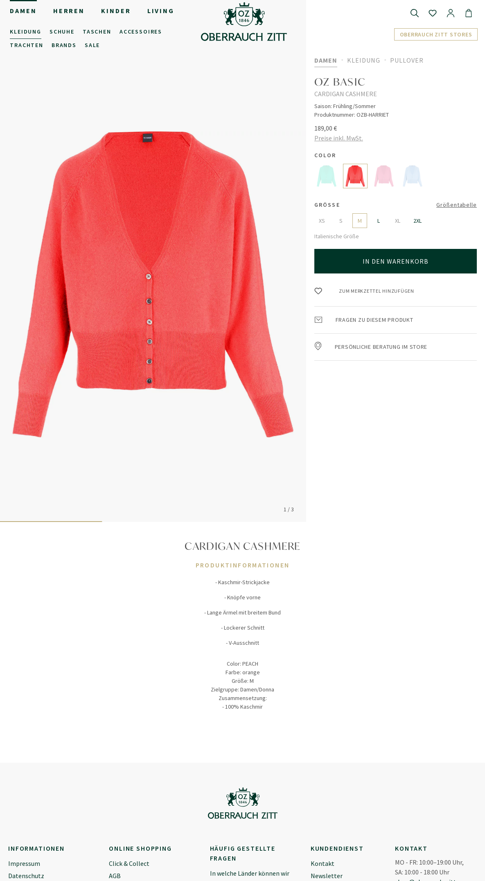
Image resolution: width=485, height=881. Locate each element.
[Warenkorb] (469, 12)
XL (397, 220)
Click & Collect (129, 863)
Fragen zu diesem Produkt (364, 319)
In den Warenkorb (396, 261)
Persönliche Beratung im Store (371, 346)
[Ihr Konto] (451, 12)
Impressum (24, 863)
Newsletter (327, 876)
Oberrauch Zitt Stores (436, 34)
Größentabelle (456, 204)
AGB (115, 876)
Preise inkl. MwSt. (338, 138)
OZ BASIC (340, 82)
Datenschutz (26, 876)
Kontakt (322, 863)
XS (322, 220)
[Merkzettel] (433, 12)
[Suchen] (415, 12)
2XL (417, 220)
